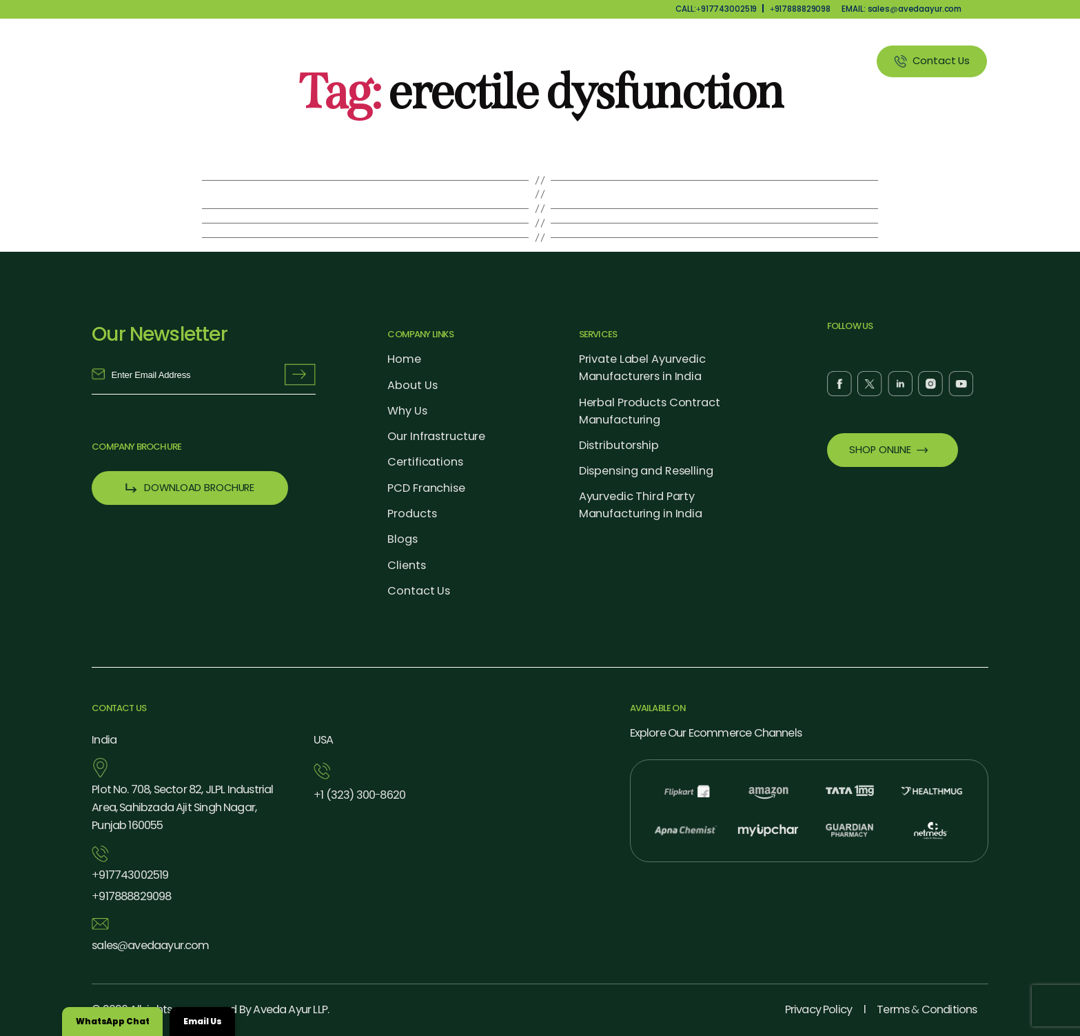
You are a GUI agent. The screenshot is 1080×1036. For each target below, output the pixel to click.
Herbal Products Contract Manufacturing (649, 411)
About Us (440, 61)
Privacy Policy (819, 1009)
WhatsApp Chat (112, 1021)
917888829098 (800, 8)
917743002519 (130, 875)
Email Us (202, 1021)
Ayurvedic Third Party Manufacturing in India (640, 504)
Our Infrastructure (436, 436)
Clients (830, 61)
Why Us (511, 61)
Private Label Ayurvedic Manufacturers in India (642, 367)
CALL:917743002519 (716, 8)
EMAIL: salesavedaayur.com (901, 8)
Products (581, 61)
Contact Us (418, 591)
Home (404, 359)
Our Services (665, 61)
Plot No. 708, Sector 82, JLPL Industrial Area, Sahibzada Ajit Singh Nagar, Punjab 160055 (182, 807)
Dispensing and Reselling (646, 471)
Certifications (424, 462)
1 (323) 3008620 (359, 795)
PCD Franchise (426, 488)
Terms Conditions (927, 1009)
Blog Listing (755, 61)
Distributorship (619, 445)
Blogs (402, 539)
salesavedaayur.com (150, 946)
